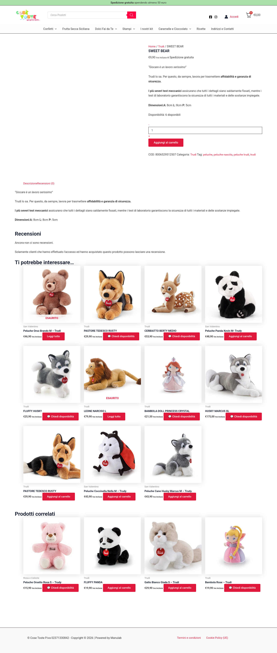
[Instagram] (215, 17)
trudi (256, 154)
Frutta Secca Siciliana (75, 29)
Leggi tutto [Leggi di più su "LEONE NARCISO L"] (115, 422)
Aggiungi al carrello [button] (241, 336)
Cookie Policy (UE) (216, 638)
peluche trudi (243, 154)
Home (152, 46)
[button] (55, 29)
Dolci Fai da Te (106, 29)
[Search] (131, 15)
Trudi (162, 46)
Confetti (50, 29)
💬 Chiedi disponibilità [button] (102, 339)
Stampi (128, 29)
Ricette (201, 29)
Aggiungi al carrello (166, 142)
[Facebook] (210, 17)
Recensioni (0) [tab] (47, 183)
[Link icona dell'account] (231, 16)
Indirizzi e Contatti (222, 29)
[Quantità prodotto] (205, 130)
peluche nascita (224, 154)
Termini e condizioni (189, 638)
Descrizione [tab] (30, 183)
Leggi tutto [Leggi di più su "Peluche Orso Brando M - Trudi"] (54, 336)
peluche (208, 154)
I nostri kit (146, 29)
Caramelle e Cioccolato (174, 29)
